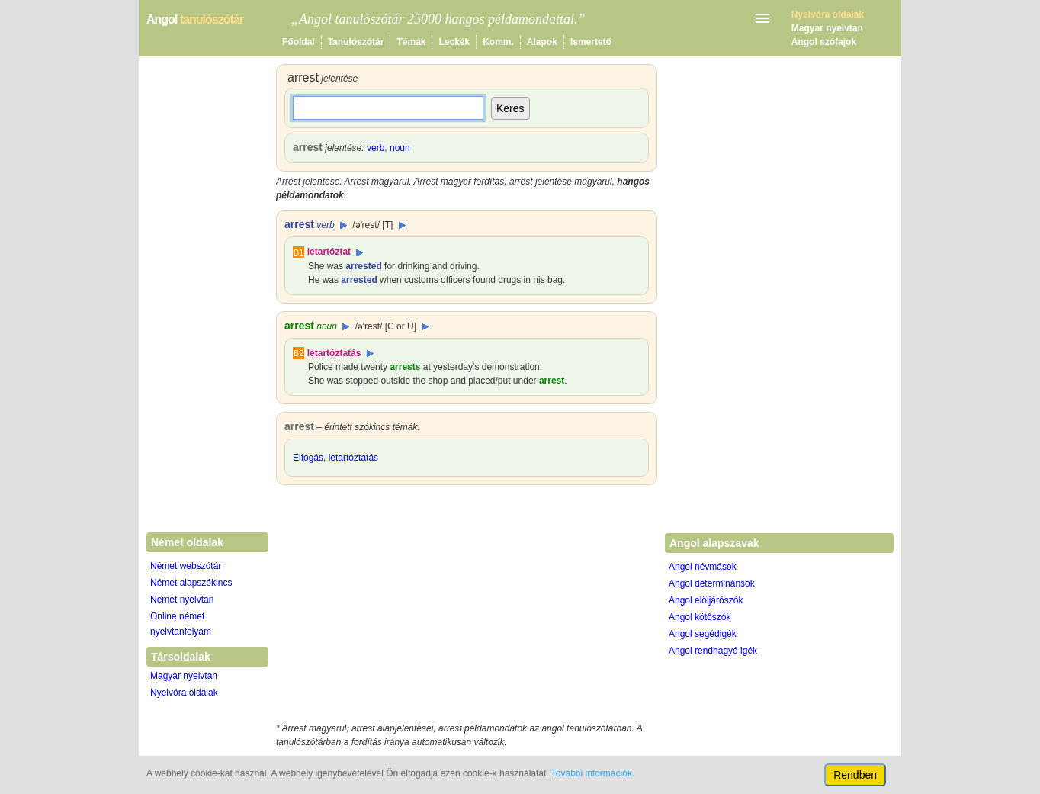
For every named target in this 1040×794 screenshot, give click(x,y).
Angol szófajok (823, 42)
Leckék (454, 42)
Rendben (855, 775)
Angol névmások (703, 566)
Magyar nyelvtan (827, 28)
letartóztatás (334, 353)
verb (375, 148)
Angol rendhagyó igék (713, 650)
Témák (410, 42)
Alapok (542, 42)
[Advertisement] (467, 607)
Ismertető (590, 42)
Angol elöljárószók (706, 600)
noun (400, 148)
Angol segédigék (703, 633)
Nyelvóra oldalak (184, 692)
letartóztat (329, 251)
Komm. (498, 42)
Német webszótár (185, 566)
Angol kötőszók (699, 617)
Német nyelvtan (181, 599)
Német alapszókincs (191, 582)
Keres (510, 108)
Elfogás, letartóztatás (335, 457)
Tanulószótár (356, 42)
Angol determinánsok (712, 583)
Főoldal (298, 42)
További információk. (592, 773)
